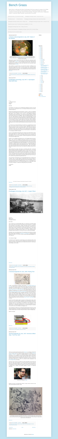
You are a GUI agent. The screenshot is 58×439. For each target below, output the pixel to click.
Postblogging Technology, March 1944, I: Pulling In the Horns (18, 26)
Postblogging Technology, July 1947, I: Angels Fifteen (22, 191)
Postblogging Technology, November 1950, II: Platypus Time (17, 21)
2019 (40, 55)
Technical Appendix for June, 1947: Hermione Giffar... (44, 73)
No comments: (20, 73)
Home (22, 427)
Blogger (33, 434)
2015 (40, 85)
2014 (40, 86)
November (42, 60)
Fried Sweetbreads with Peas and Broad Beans (22, 56)
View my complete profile (42, 96)
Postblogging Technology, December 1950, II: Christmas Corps (39, 21)
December (42, 59)
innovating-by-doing (13, 359)
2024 (40, 49)
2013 (40, 87)
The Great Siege (29, 266)
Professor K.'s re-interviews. (24, 233)
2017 (40, 58)
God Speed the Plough (19, 74)
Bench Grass (18, 5)
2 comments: (19, 422)
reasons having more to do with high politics (16, 289)
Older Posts (33, 427)
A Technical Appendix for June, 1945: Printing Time (21, 271)
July (41, 75)
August (42, 64)
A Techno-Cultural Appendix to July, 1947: (19, 37)
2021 (40, 53)
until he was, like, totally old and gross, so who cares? (18, 291)
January (42, 82)
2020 (40, 54)
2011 (40, 90)
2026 (40, 47)
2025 (40, 48)
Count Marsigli (29, 285)
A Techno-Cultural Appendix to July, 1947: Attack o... (44, 65)
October (42, 61)
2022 (40, 52)
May (41, 77)
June (41, 76)
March (41, 80)
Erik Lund (41, 95)
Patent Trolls (23, 74)
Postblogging (15, 266)
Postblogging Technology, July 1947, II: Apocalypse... (44, 67)
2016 (40, 84)
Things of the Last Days (23, 329)
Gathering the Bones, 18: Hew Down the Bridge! (15, 16)
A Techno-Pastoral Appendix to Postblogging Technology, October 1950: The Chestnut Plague (23, 29)
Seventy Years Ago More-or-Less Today (22, 266)
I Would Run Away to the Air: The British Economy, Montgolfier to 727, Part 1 (20, 24)
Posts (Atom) (14, 428)
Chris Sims (17, 61)
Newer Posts (11, 427)
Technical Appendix (28, 74)
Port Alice (12, 266)
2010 (40, 91)
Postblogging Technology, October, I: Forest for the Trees (34, 16)
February (42, 81)
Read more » (10, 70)
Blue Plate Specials (13, 74)
